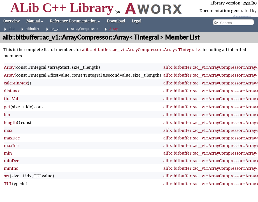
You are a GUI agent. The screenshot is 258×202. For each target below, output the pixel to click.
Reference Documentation (75, 21)
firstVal (11, 98)
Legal (136, 21)
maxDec (12, 138)
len (7, 114)
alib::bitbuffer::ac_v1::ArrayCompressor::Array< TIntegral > (141, 49)
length (10, 122)
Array (113, 29)
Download (116, 21)
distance (12, 90)
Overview (11, 21)
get (7, 106)
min (8, 153)
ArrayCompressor (84, 29)
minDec (11, 160)
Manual (34, 21)
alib (12, 29)
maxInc (11, 145)
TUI (7, 183)
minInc (11, 168)
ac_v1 (55, 29)
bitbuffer (32, 29)
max (8, 130)
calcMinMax (16, 83)
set (7, 175)
